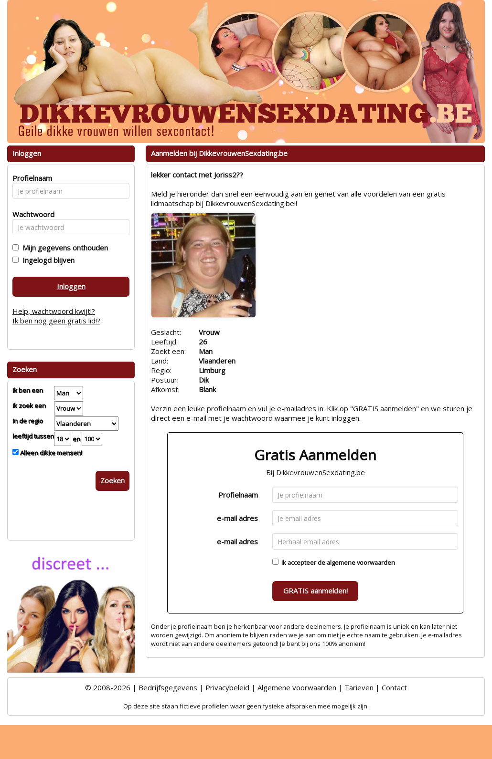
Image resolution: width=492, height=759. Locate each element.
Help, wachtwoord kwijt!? (53, 311)
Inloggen (71, 286)
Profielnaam (238, 494)
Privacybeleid (227, 687)
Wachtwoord (30, 214)
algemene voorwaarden (361, 562)
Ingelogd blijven (47, 260)
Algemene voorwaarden (296, 687)
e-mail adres (237, 518)
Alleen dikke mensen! (50, 452)
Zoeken (112, 480)
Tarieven (359, 687)
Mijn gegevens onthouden (63, 247)
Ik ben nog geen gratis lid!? (56, 320)
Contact (394, 687)
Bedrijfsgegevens (168, 687)
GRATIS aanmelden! (315, 590)
